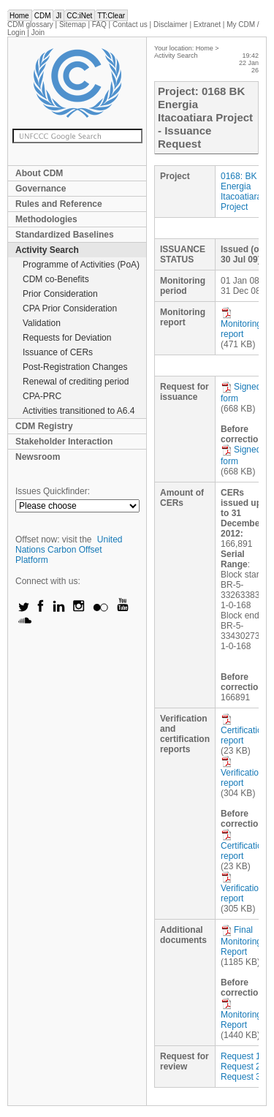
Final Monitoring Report (241, 941)
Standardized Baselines (64, 235)
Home (19, 16)
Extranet (207, 24)
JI (58, 16)
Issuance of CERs (58, 352)
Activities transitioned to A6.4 (78, 411)
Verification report (242, 772)
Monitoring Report (241, 1014)
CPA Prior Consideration (70, 308)
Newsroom (37, 457)
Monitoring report (241, 323)
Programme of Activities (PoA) (81, 265)
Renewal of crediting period (76, 381)
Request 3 (241, 1077)
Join (38, 33)
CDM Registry (44, 426)
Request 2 (241, 1066)
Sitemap (72, 24)
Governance (40, 188)
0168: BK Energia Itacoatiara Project (241, 191)
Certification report (244, 729)
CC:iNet (79, 16)
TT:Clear (111, 16)
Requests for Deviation (67, 338)
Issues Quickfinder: (52, 491)
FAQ (99, 24)
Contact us (130, 24)
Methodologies (46, 219)
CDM (42, 16)
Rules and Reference (58, 204)
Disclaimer (170, 24)
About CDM (39, 173)
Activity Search (47, 250)
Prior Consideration (60, 294)
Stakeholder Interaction (64, 441)
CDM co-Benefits (56, 279)
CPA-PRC (42, 396)
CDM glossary (30, 24)
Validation (42, 323)
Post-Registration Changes (75, 367)
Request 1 (241, 1056)
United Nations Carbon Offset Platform (69, 549)
